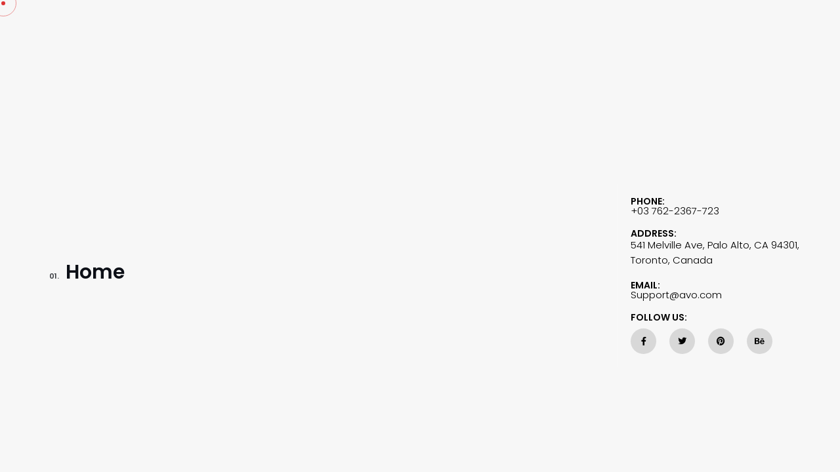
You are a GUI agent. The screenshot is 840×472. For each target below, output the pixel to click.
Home (87, 274)
